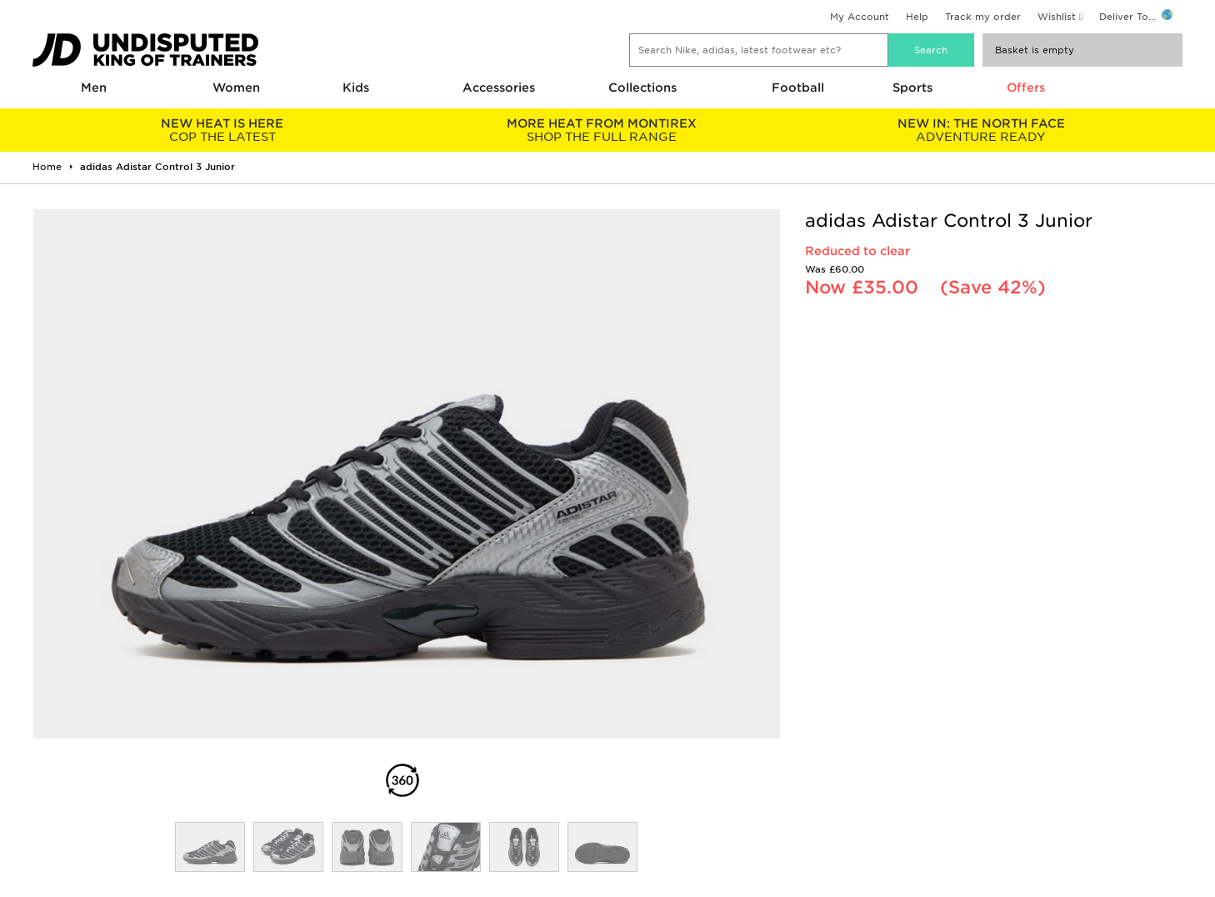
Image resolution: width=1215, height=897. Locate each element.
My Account (859, 17)
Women (236, 87)
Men (94, 87)
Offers (1026, 87)
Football (798, 87)
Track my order (983, 17)
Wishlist (1057, 17)
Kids (355, 87)
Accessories (498, 87)
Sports (912, 87)
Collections (642, 87)
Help (917, 17)
